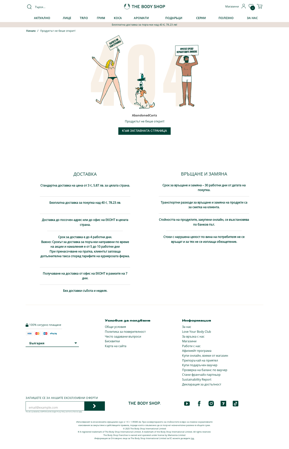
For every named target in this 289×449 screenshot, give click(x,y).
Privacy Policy (61, 412)
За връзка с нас (193, 336)
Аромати (141, 18)
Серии (201, 18)
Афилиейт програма (196, 351)
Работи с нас (191, 346)
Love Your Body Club (196, 332)
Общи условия (115, 327)
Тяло (84, 18)
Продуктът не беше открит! (58, 31)
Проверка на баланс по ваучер (204, 370)
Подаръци (173, 18)
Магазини (189, 341)
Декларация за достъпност (201, 384)
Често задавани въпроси (123, 336)
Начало (31, 31)
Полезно (226, 18)
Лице (67, 18)
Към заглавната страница (144, 131)
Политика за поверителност (125, 332)
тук (192, 438)
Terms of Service (73, 412)
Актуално (42, 18)
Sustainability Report (196, 379)
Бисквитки (112, 341)
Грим (101, 18)
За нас (186, 327)
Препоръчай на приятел (200, 360)
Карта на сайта (115, 346)
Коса (118, 18)
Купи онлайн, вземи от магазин (205, 355)
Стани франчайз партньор (201, 375)
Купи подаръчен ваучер (199, 365)
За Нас (252, 18)
